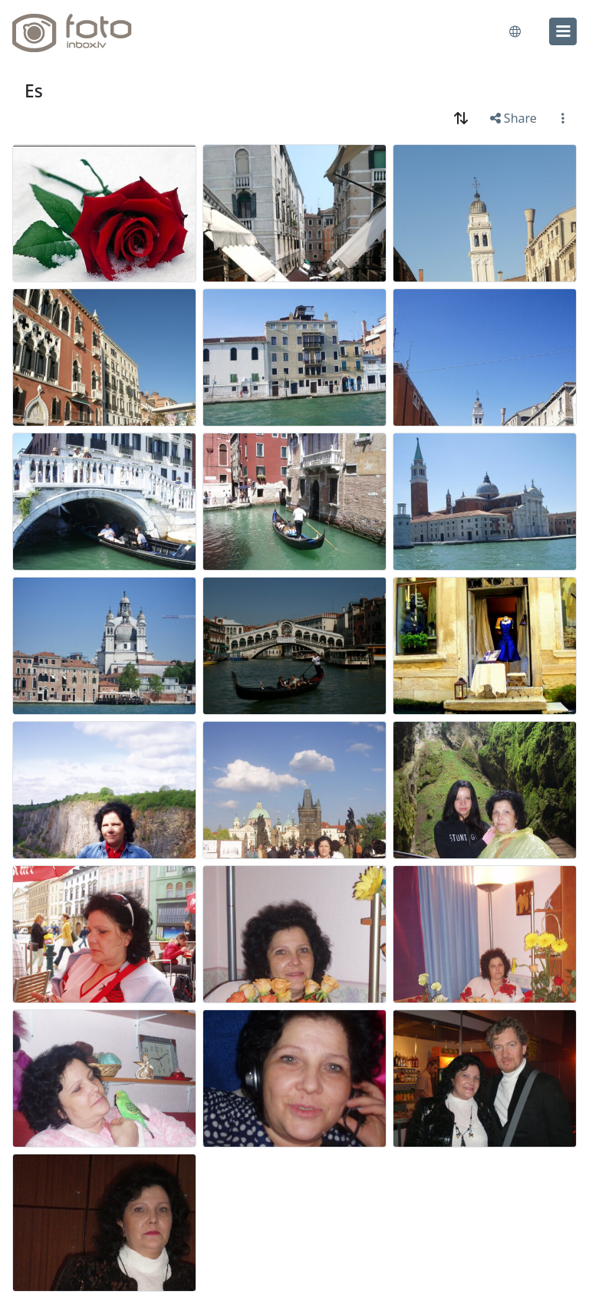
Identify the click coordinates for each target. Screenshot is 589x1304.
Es (34, 91)
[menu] (563, 31)
